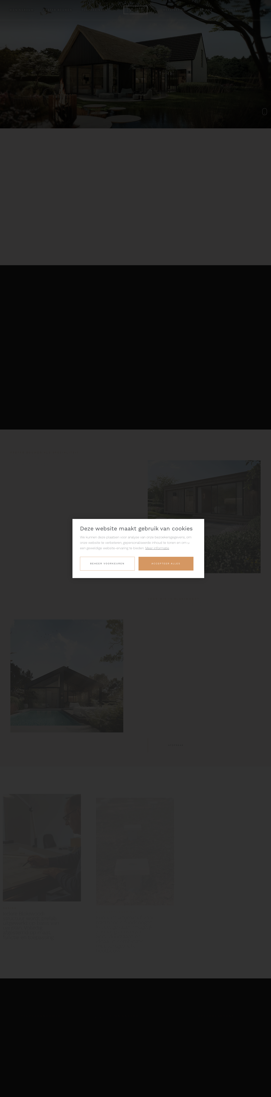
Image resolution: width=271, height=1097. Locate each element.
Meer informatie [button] (157, 548)
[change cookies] (107, 564)
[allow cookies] (166, 564)
